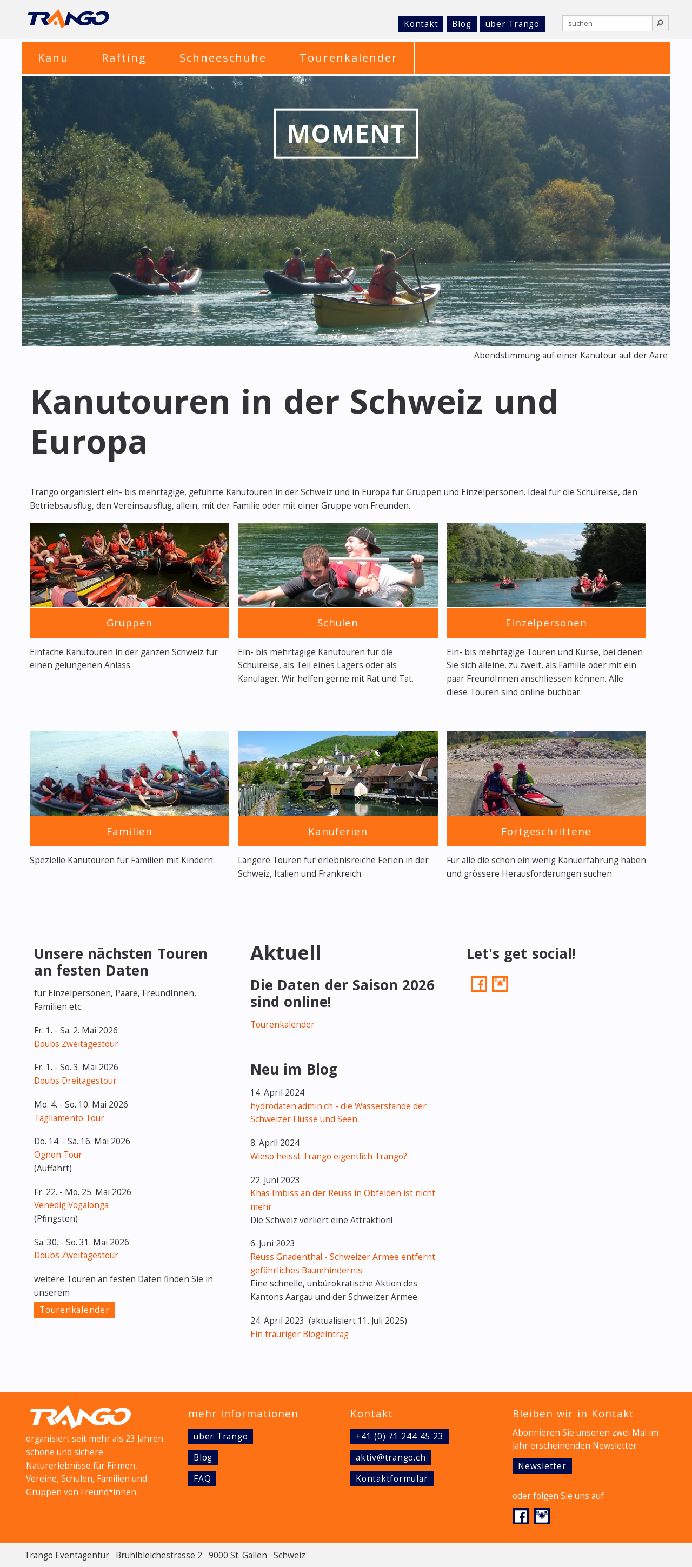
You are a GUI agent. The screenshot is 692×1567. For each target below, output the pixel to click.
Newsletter (542, 1466)
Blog (461, 24)
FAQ (202, 1478)
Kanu (53, 57)
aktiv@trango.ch (391, 1457)
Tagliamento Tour (69, 1118)
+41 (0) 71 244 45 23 (399, 1436)
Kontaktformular (392, 1478)
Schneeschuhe (223, 57)
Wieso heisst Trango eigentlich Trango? (328, 1156)
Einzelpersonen (546, 622)
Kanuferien (337, 831)
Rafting (124, 57)
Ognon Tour (58, 1155)
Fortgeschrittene (546, 831)
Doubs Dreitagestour (75, 1080)
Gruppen (129, 622)
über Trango (512, 24)
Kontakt (421, 24)
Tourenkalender (349, 57)
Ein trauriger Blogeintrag (299, 1334)
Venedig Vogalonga (71, 1205)
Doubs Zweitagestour (76, 1044)
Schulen (337, 622)
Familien (129, 831)
